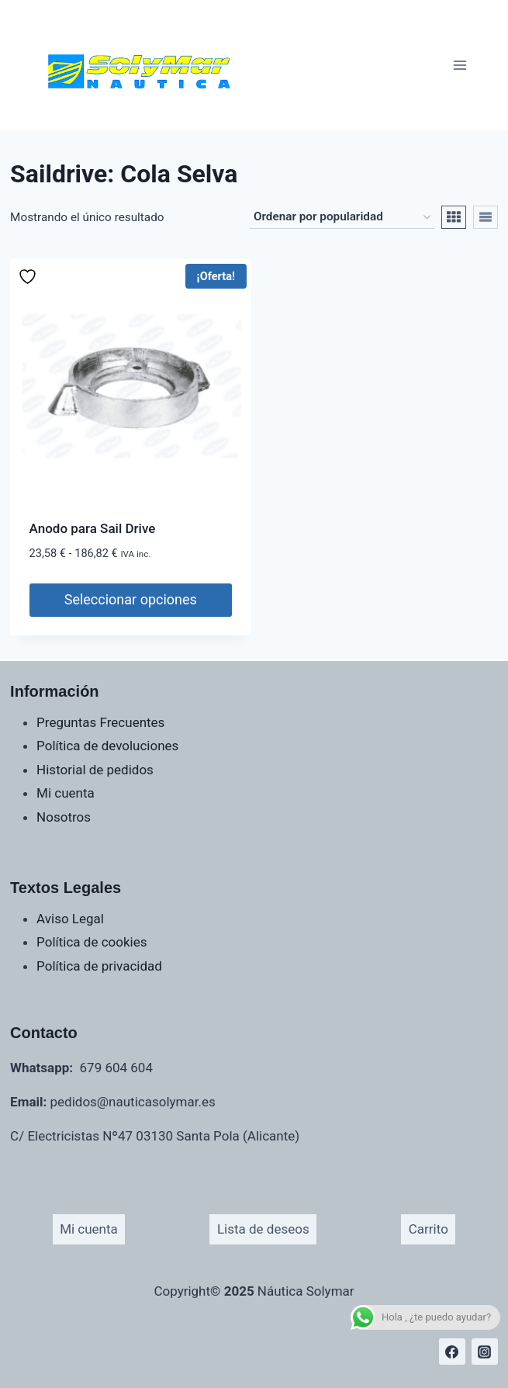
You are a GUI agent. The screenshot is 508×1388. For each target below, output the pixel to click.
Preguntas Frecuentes (100, 722)
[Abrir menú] (459, 65)
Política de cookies (91, 942)
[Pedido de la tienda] (342, 217)
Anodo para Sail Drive (92, 528)
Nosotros (63, 817)
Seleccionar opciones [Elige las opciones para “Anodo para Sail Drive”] (130, 599)
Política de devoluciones (107, 745)
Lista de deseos (263, 1229)
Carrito (428, 1229)
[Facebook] (452, 1351)
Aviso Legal (70, 918)
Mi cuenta (65, 793)
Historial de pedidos (95, 769)
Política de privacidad (99, 966)
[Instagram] (485, 1351)
